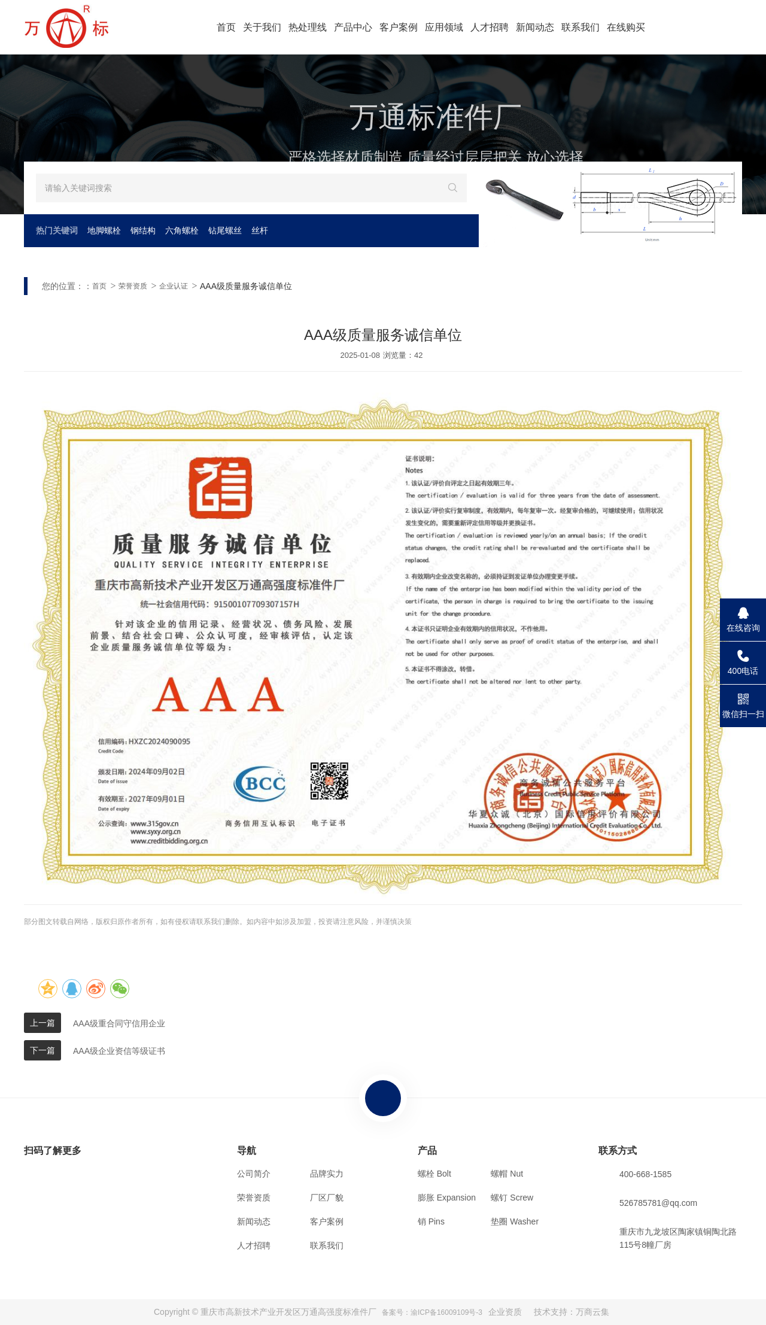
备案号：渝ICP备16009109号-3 (432, 1312)
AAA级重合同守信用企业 (119, 1023)
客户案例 (398, 27)
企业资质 (505, 1312)
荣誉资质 (132, 286)
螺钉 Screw (512, 1197)
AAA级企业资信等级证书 (119, 1051)
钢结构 (143, 230)
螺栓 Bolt (434, 1173)
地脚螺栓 (104, 230)
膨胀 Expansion (447, 1197)
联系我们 (580, 27)
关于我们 (262, 27)
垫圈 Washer (515, 1221)
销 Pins (431, 1221)
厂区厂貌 (327, 1197)
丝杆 (259, 230)
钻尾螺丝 (225, 230)
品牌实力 (327, 1173)
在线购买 (626, 27)
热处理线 (307, 27)
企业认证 (173, 286)
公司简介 (253, 1173)
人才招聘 (489, 27)
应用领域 (444, 27)
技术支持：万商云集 (571, 1312)
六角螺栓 (182, 230)
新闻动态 (535, 27)
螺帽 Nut (507, 1173)
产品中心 (353, 27)
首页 (226, 27)
